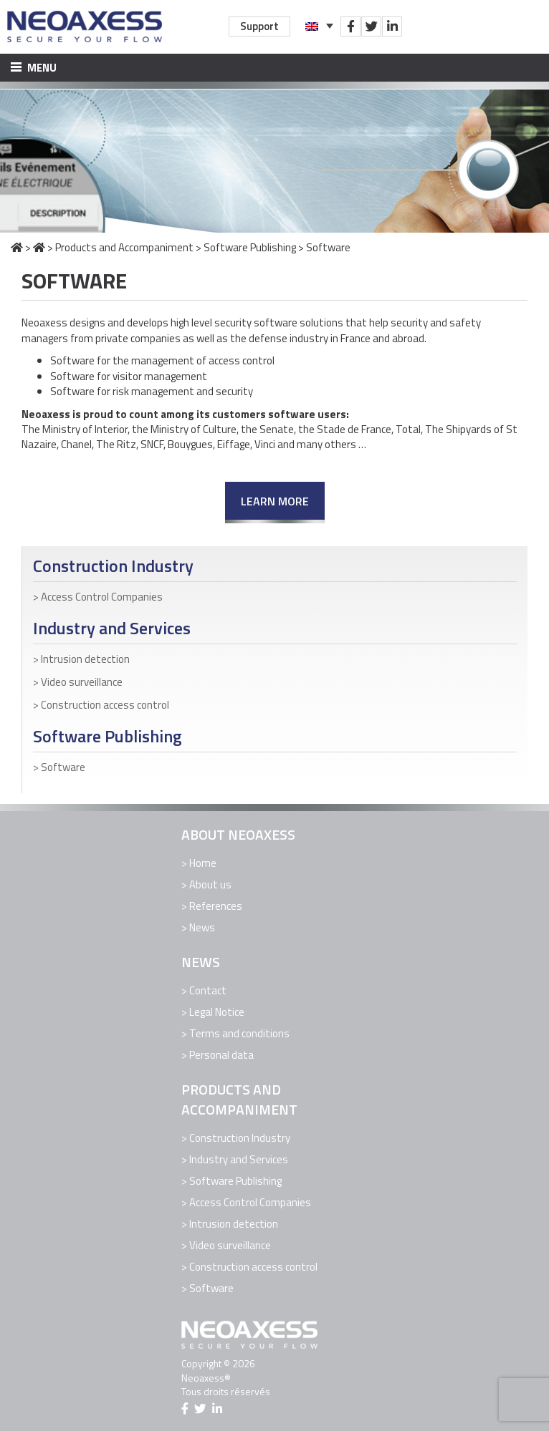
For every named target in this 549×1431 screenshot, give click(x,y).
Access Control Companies (102, 596)
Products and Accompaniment (124, 247)
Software (63, 767)
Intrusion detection (85, 659)
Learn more (275, 501)
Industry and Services (112, 628)
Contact (207, 990)
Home (202, 863)
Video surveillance (82, 682)
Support (259, 26)
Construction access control (105, 705)
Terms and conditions (239, 1033)
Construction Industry (113, 565)
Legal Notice (216, 1012)
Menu (34, 67)
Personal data (221, 1055)
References (215, 906)
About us (210, 884)
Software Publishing (250, 247)
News (202, 927)
